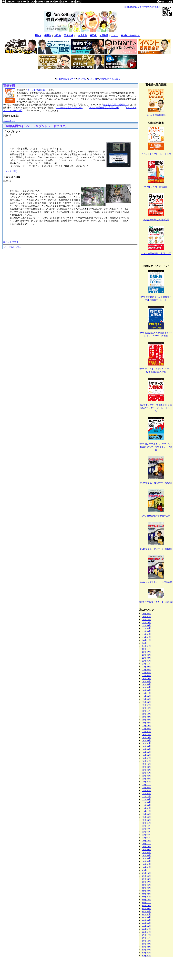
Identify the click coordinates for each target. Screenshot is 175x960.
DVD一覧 (81, 78)
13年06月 (146, 799)
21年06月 (146, 672)
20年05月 (146, 684)
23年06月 (146, 655)
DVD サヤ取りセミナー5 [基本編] (156, 582)
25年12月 (146, 619)
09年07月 (146, 882)
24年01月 (146, 646)
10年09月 (146, 849)
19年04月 (146, 699)
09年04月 (146, 888)
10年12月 (146, 840)
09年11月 (146, 870)
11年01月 (146, 837)
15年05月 (146, 773)
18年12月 (146, 708)
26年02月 (146, 613)
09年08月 (146, 879)
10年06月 (146, 855)
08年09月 (146, 908)
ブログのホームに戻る (109, 78)
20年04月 (146, 687)
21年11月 (146, 663)
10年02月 (146, 864)
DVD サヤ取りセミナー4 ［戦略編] (156, 602)
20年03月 (146, 690)
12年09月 (146, 814)
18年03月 (146, 720)
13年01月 (146, 808)
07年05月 (146, 955)
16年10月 (146, 737)
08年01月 (146, 932)
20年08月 (146, 681)
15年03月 (146, 779)
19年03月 (146, 702)
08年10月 (146, 905)
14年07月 (146, 790)
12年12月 (146, 811)
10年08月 (146, 852)
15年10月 (146, 764)
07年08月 (146, 947)
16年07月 (146, 743)
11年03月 (146, 835)
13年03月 (146, 805)
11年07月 (146, 829)
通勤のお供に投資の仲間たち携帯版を (142, 7)
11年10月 (146, 826)
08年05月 (146, 920)
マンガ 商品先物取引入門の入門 (104, 107)
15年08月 (146, 767)
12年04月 (146, 817)
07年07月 (146, 950)
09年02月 (146, 894)
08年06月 (146, 917)
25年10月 (146, 622)
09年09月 (146, 876)
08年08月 (146, 911)
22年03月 (146, 658)
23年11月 (146, 649)
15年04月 (146, 776)
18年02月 (146, 722)
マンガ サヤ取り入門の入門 (69, 107)
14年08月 (146, 787)
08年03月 (146, 926)
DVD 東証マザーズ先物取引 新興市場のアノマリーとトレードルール (156, 408)
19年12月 (146, 693)
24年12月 (146, 640)
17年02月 (146, 728)
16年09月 (146, 740)
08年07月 (146, 914)
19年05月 (146, 696)
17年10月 (146, 725)
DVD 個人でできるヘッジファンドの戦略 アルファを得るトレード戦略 (155, 447)
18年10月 (146, 714)
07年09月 (146, 944)
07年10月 (146, 941)
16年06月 (146, 746)
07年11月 (146, 938)
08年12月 (146, 899)
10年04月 (146, 861)
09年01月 (146, 896)
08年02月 (146, 929)
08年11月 (146, 902)
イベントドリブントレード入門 (156, 154)
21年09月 (146, 666)
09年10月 (146, 873)
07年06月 (146, 952)
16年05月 (146, 749)
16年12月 (146, 734)
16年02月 (146, 758)
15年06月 (146, 770)
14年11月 (146, 784)
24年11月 (146, 643)
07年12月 (146, 935)
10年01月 (146, 867)
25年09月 (146, 625)
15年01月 (146, 781)
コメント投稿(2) (11, 242)
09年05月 (146, 885)
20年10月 (146, 678)
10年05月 (146, 858)
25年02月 (146, 634)
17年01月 (146, 731)
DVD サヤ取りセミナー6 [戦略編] (156, 482)
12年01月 (146, 823)
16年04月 (146, 752)
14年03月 (146, 793)
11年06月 (146, 832)
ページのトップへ (12, 247)
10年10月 (146, 846)
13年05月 (146, 802)
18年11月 (146, 711)
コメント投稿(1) (11, 171)
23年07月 (146, 652)
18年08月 (146, 717)
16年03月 (146, 755)
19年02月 (146, 705)
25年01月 (146, 637)
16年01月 (146, 761)
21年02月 (146, 675)
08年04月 (146, 923)
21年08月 (146, 669)
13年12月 (146, 796)
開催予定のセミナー (66, 78)
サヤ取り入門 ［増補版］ (115, 104)
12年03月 (146, 820)
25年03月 (146, 631)
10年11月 (146, 843)
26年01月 (146, 616)
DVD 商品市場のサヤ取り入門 (156, 516)
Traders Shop (9, 121)
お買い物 (92, 78)
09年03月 (146, 891)
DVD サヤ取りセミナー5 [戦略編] (156, 549)
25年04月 (146, 628)
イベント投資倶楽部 (36, 90)
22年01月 (146, 661)
